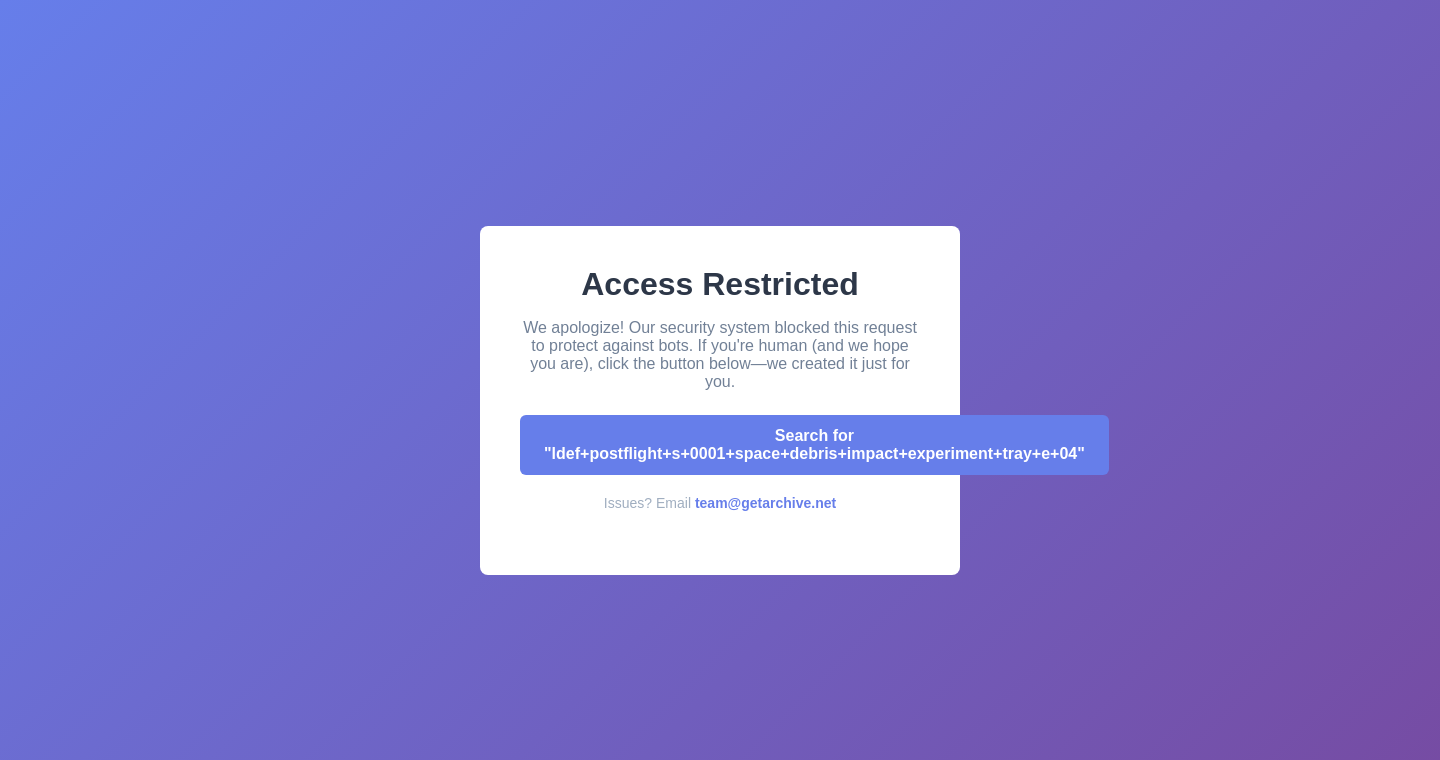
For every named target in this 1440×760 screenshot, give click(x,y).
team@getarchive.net (765, 503)
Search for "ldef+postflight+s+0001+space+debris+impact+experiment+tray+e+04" (814, 444)
